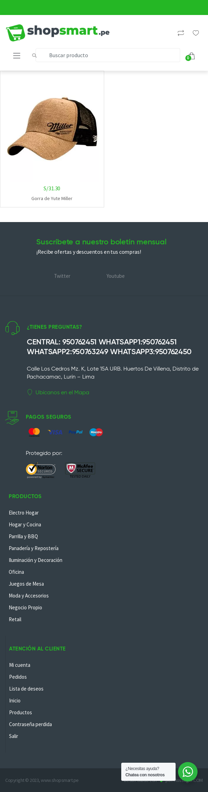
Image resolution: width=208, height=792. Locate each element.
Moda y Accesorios (29, 595)
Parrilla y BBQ (23, 536)
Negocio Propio (25, 607)
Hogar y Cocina (25, 524)
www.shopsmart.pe (59, 780)
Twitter (62, 276)
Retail (15, 619)
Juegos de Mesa (26, 583)
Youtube (116, 276)
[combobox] (108, 55)
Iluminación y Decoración (35, 560)
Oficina (16, 572)
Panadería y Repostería (34, 548)
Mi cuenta (19, 665)
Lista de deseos (26, 688)
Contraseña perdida (30, 724)
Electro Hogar (24, 512)
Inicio (15, 700)
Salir (13, 736)
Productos (20, 712)
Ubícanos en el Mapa (58, 392)
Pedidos (18, 676)
